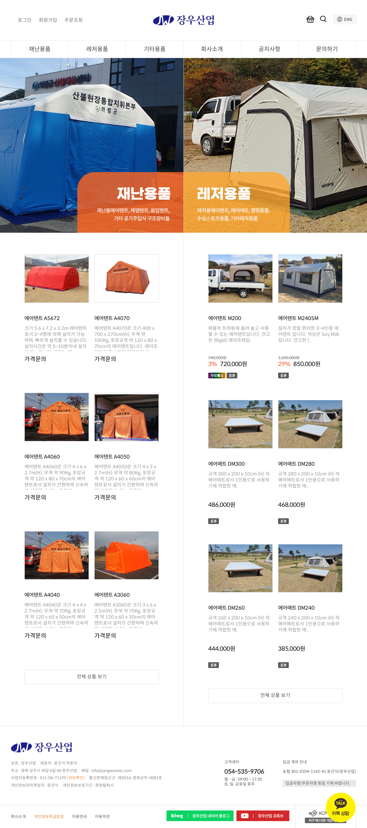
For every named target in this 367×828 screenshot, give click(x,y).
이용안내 (79, 816)
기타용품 (155, 49)
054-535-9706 (244, 771)
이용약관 (102, 816)
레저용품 (97, 49)
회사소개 (212, 49)
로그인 (25, 20)
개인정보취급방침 (49, 816)
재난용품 (40, 49)
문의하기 (327, 49)
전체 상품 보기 (92, 677)
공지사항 (269, 49)
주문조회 (73, 20)
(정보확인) (76, 777)
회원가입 (48, 20)
